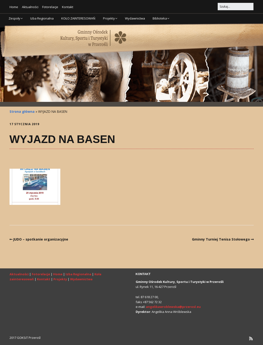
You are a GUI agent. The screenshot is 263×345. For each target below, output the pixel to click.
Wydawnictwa (135, 18)
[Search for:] (235, 6)
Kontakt (67, 7)
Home (14, 7)
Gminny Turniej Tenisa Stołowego (221, 239)
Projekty (109, 18)
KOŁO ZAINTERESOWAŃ (78, 18)
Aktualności (30, 7)
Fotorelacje (50, 7)
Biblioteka (160, 18)
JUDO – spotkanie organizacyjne (40, 239)
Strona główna (22, 111)
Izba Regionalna (42, 18)
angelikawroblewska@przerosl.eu (173, 307)
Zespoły (14, 18)
